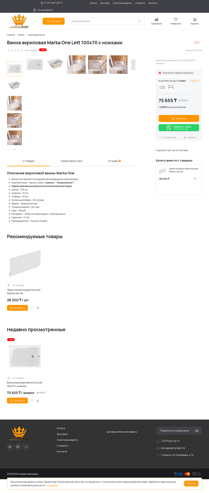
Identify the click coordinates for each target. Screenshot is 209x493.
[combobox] (107, 21)
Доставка (62, 447)
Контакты (62, 465)
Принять (191, 483)
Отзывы (114, 174)
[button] (14, 149)
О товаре (28, 174)
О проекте (62, 459)
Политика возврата (67, 453)
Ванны (21, 34)
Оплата (61, 442)
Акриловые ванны (36, 34)
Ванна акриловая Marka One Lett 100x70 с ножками (24, 398)
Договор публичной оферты (122, 445)
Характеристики (71, 174)
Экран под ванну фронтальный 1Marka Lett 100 (23, 305)
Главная (11, 34)
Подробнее (194, 81)
